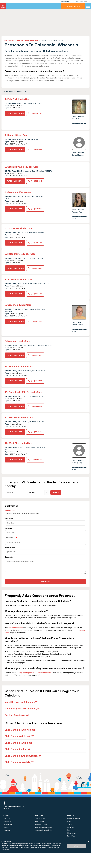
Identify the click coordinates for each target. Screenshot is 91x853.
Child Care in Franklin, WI (18, 742)
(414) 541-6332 (35, 459)
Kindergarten (71, 833)
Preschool (70, 827)
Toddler (69, 824)
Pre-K (69, 830)
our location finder (15, 628)
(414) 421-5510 (35, 209)
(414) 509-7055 (35, 355)
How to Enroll (39, 821)
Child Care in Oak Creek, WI (19, 736)
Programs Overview (73, 818)
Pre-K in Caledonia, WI (17, 715)
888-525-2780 (10, 510)
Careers (6, 827)
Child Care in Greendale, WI (19, 762)
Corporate (6, 830)
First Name (45, 521)
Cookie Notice (56, 845)
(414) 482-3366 (35, 293)
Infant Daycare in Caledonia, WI (21, 702)
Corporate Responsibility (43, 830)
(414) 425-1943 (35, 321)
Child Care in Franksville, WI (20, 729)
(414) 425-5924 (35, 381)
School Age (71, 836)
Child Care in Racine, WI (17, 749)
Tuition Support (40, 818)
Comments (9, 557)
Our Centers (7, 824)
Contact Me (45, 581)
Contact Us (7, 821)
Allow (76, 846)
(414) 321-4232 (35, 406)
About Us (6, 818)
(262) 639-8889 (35, 149)
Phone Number (45, 550)
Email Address (45, 541)
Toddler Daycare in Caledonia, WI (22, 708)
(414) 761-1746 (35, 113)
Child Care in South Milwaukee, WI (23, 755)
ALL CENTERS (9, 40)
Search (56, 492)
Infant (69, 821)
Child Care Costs (41, 824)
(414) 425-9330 (35, 268)
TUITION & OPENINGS (15, 113)
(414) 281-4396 (35, 243)
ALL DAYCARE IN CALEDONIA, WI (27, 40)
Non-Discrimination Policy (43, 827)
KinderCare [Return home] (3, 6)
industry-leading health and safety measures (33, 673)
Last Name (45, 531)
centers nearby (72, 6)
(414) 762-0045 (35, 181)
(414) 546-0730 (35, 432)
